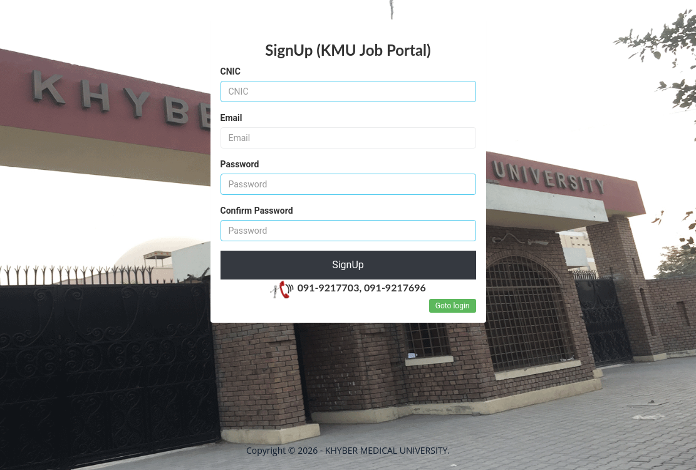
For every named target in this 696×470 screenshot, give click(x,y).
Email (231, 118)
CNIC (231, 71)
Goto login (452, 305)
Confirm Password (257, 211)
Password (240, 164)
